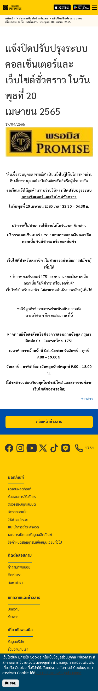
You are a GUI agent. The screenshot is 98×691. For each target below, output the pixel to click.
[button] (49, 422)
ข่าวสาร (87, 398)
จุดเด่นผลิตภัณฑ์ (19, 489)
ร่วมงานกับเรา (18, 649)
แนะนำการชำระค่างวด (23, 527)
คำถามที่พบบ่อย (19, 567)
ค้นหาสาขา (15, 582)
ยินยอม (10, 683)
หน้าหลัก (10, 19)
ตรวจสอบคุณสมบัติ (22, 504)
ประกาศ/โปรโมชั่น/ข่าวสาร (34, 19)
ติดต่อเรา (14, 575)
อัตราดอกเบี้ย (17, 512)
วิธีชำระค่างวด (18, 519)
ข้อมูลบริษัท (16, 642)
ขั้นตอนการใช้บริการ (22, 497)
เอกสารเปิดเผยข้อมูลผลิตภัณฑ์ (30, 535)
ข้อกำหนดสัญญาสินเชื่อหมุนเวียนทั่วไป (35, 542)
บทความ (14, 609)
